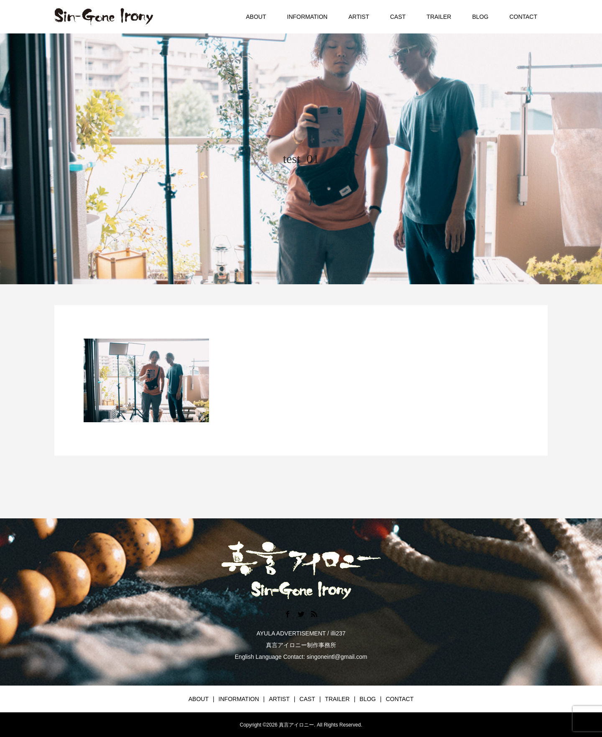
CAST (398, 16)
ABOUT (256, 16)
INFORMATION (307, 16)
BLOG (480, 16)
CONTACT (523, 16)
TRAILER (438, 16)
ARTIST (358, 16)
